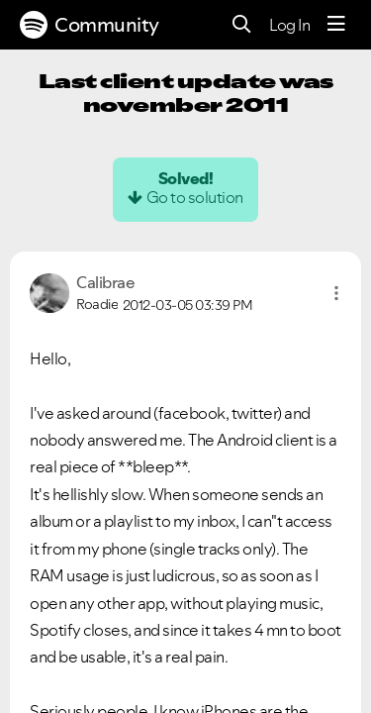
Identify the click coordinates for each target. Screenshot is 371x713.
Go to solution (194, 197)
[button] (336, 293)
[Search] (242, 25)
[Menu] (336, 25)
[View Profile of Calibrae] (105, 282)
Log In (289, 25)
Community (89, 25)
